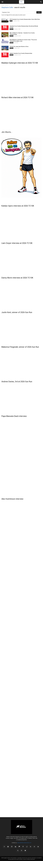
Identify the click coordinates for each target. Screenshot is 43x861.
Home (2, 5)
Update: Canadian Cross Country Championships (21, 53)
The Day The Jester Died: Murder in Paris (19, 46)
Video (11, 20)
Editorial (11, 35)
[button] (2, 2)
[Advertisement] (21, 483)
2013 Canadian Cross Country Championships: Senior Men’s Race (25, 19)
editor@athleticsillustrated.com (24, 842)
